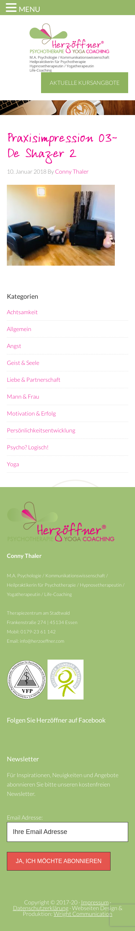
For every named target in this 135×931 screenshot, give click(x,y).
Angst (14, 345)
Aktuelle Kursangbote (85, 82)
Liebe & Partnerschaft (33, 379)
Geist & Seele (23, 362)
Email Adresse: (25, 817)
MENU (29, 9)
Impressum (95, 902)
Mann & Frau (23, 396)
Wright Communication (83, 913)
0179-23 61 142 (39, 631)
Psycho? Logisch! (28, 447)
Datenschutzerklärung (40, 907)
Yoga (13, 463)
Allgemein (19, 328)
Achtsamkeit (22, 311)
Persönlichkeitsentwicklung (41, 430)
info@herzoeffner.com (42, 641)
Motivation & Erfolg (31, 413)
